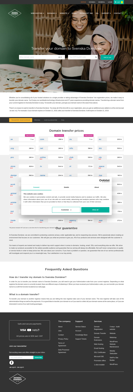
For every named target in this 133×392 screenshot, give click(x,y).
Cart (119, 2)
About (60, 327)
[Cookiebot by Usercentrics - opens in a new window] (101, 180)
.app (100, 220)
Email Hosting (99, 348)
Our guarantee (50, 120)
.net (41, 148)
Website (112, 333)
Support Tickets (80, 339)
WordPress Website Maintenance (114, 344)
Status (83, 2)
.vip (100, 157)
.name (42, 175)
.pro (12, 157)
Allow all (95, 210)
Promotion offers (100, 360)
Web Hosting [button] (37, 13)
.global (13, 193)
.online (43, 157)
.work (12, 184)
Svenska (92, 2)
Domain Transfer (100, 333)
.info (71, 148)
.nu (70, 139)
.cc (70, 175)
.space (101, 166)
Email (74, 13)
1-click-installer (99, 365)
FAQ (62, 120)
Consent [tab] (36, 187)
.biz (100, 148)
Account (78, 331)
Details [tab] (66, 187)
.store (12, 166)
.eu (99, 139)
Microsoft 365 (86, 13)
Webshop (113, 337)
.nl (70, 166)
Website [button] (64, 13)
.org (12, 148)
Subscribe (38, 357)
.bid (12, 211)
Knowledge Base (81, 335)
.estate (13, 202)
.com (42, 139)
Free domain (30, 135)
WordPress (114, 364)
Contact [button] (118, 13)
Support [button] (106, 13)
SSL (97, 13)
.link (41, 220)
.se (11, 139)
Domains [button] (52, 13)
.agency (72, 220)
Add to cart (107, 57)
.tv (41, 166)
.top (100, 175)
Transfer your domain (20, 120)
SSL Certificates (100, 352)
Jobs (60, 331)
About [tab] (96, 187)
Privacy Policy (63, 339)
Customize (66, 210)
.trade (12, 220)
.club (71, 157)
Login (110, 2)
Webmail (101, 2)
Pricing (37, 120)
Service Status (80, 327)
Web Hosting (98, 344)
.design (13, 175)
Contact (61, 335)
